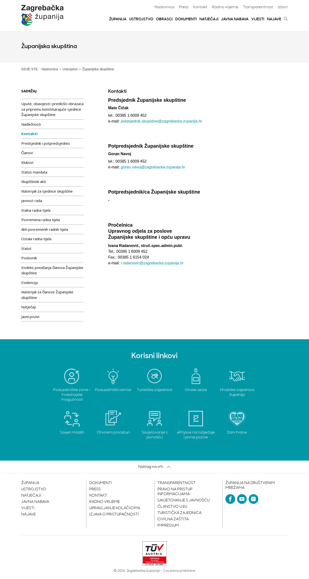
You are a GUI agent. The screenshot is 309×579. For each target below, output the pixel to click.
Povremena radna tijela (40, 219)
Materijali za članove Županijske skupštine (47, 295)
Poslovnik (29, 257)
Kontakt (200, 7)
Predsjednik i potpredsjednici (45, 143)
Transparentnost (258, 7)
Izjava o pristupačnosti (114, 514)
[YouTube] (242, 499)
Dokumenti (186, 19)
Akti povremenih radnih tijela (44, 229)
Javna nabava (235, 19)
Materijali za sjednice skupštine (47, 191)
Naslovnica (164, 7)
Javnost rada (31, 200)
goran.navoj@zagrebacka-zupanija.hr (153, 167)
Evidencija (29, 282)
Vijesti (257, 19)
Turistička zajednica (179, 513)
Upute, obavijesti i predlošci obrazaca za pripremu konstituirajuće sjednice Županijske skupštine (52, 109)
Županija (117, 19)
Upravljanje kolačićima (114, 508)
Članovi (27, 152)
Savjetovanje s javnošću (183, 500)
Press (183, 7)
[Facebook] (230, 499)
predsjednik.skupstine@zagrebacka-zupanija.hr (161, 121)
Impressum (168, 526)
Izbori (283, 7)
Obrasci (164, 19)
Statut (26, 248)
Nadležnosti (31, 124)
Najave (274, 19)
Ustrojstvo (141, 19)
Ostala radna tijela (36, 238)
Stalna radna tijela (35, 210)
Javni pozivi (30, 316)
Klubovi (27, 162)
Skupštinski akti (33, 181)
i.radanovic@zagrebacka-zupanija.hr (152, 263)
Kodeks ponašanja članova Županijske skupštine (52, 270)
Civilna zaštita (173, 519)
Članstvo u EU (172, 507)
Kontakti (29, 133)
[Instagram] (253, 499)
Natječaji (208, 19)
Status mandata (34, 172)
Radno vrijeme (225, 7)
